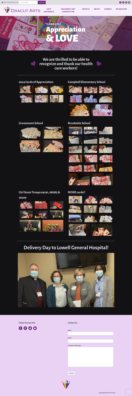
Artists (86, 9)
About (97, 9)
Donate (108, 9)
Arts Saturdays (49, 10)
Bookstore (121, 9)
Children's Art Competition (68, 10)
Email (70, 338)
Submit (71, 373)
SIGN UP (41, 2)
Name (70, 330)
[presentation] (79, 375)
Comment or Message (75, 345)
